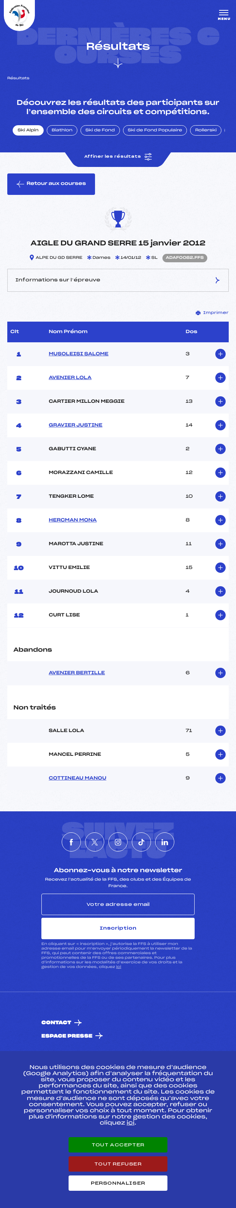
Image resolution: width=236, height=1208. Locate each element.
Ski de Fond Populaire (155, 130)
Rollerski (205, 130)
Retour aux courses (51, 184)
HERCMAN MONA (73, 520)
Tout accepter (118, 1145)
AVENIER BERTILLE (77, 673)
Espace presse (66, 1036)
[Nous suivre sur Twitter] (94, 842)
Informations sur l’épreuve (118, 280)
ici (118, 967)
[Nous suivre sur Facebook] (71, 842)
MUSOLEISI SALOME (78, 354)
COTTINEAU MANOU (77, 778)
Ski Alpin (28, 130)
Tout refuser (117, 1164)
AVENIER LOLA (70, 378)
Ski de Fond (100, 130)
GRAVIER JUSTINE (75, 425)
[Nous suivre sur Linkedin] (164, 842)
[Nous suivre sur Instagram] (118, 842)
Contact (56, 1022)
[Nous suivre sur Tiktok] (141, 842)
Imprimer (212, 313)
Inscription (118, 928)
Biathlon (62, 130)
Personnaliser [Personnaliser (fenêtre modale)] (118, 1183)
